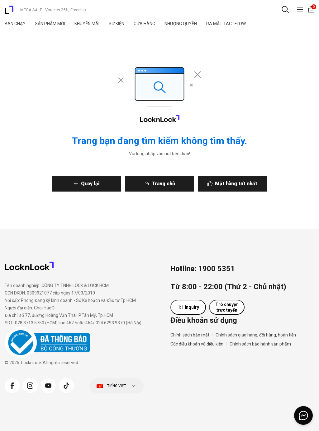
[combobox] (154, 9)
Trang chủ (163, 184)
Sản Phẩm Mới (50, 23)
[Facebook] (12, 385)
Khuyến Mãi (86, 23)
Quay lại (81, 184)
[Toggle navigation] (300, 9)
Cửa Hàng (144, 23)
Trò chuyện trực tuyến (227, 307)
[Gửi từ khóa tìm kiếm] (284, 9)
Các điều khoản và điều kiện (196, 343)
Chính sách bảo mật (189, 334)
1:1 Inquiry (188, 307)
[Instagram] (30, 385)
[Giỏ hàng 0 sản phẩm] (311, 9)
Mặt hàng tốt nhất (245, 184)
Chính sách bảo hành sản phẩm (260, 343)
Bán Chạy (15, 23)
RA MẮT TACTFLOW (226, 23)
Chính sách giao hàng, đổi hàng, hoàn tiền (256, 334)
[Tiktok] (66, 385)
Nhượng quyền (180, 23)
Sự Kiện (116, 23)
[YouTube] (48, 385)
